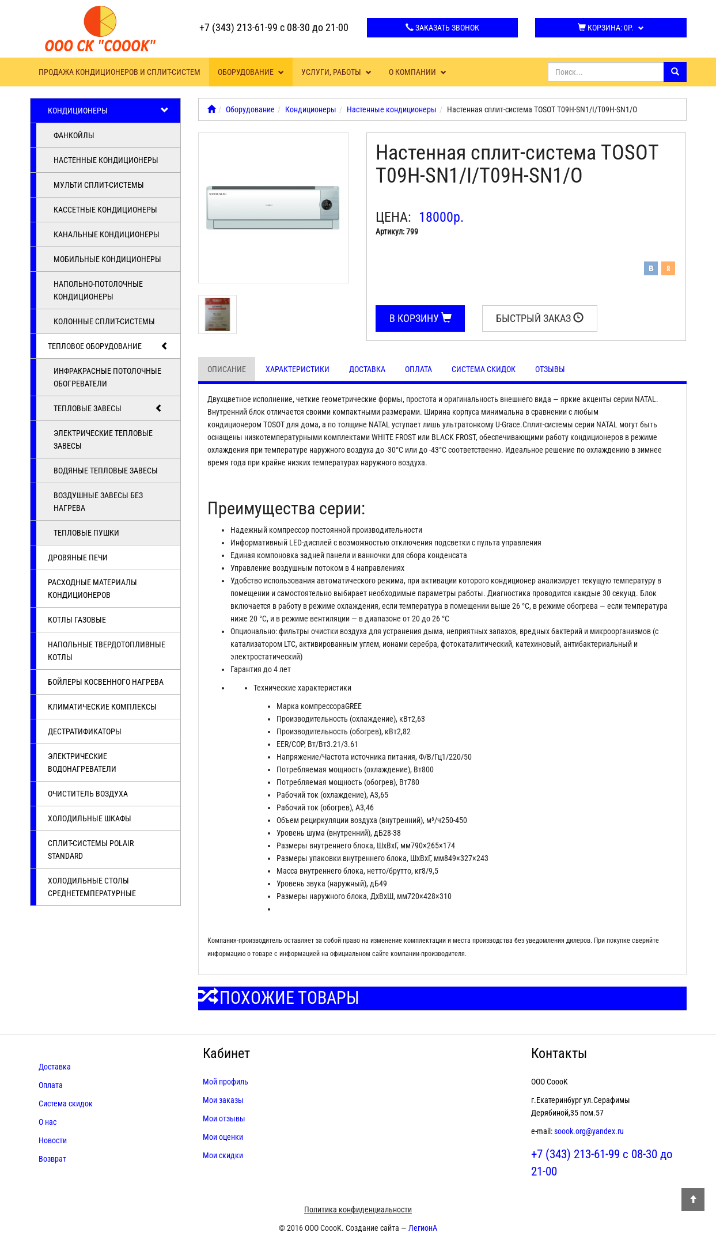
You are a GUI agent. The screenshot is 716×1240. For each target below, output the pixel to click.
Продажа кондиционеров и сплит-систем (119, 72)
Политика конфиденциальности (358, 1209)
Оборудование (251, 72)
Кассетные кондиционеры (105, 209)
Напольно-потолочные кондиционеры (98, 290)
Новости (53, 1140)
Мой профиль (225, 1081)
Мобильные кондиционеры (107, 259)
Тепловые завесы (109, 408)
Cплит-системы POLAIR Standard (91, 849)
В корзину (420, 318)
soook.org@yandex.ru (589, 1131)
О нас (47, 1122)
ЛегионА (422, 1228)
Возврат (52, 1158)
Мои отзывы (224, 1118)
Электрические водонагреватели (82, 762)
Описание (226, 369)
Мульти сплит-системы (99, 184)
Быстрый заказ (540, 318)
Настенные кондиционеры (106, 160)
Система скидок (484, 369)
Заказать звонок (442, 27)
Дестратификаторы (85, 731)
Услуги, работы (336, 72)
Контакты (559, 1053)
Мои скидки (223, 1155)
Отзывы (550, 369)
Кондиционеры (108, 110)
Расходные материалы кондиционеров (92, 589)
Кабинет (226, 1053)
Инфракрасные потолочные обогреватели (107, 377)
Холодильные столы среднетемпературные (92, 887)
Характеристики (297, 369)
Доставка (367, 369)
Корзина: (611, 27)
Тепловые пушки (86, 532)
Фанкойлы (74, 135)
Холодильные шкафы (89, 818)
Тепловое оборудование (108, 346)
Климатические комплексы (102, 706)
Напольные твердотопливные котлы (106, 651)
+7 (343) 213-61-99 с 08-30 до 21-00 (273, 27)
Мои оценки (223, 1137)
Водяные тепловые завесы (106, 470)
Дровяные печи (78, 557)
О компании (417, 72)
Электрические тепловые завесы (103, 439)
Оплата (418, 369)
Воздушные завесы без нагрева (98, 502)
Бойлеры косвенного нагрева (106, 682)
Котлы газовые (77, 619)
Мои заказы (223, 1100)
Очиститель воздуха (88, 793)
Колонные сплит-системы (104, 321)
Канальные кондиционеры (107, 234)
